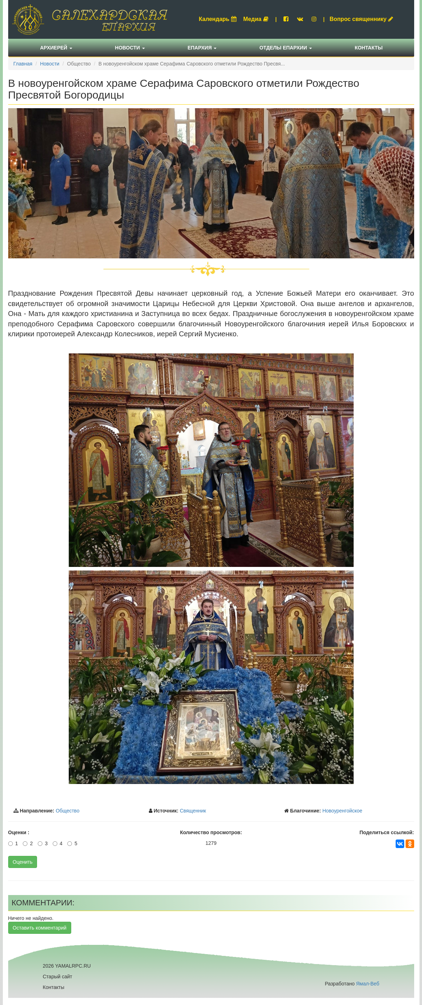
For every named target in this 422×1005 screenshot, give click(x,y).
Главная (23, 64)
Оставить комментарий (40, 928)
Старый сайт (57, 976)
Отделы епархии (285, 48)
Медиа (256, 19)
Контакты (368, 48)
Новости (130, 48)
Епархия (202, 48)
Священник (193, 811)
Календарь (217, 19)
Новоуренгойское (342, 811)
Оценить (23, 862)
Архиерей (56, 48)
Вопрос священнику (361, 19)
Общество (67, 811)
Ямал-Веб (367, 983)
